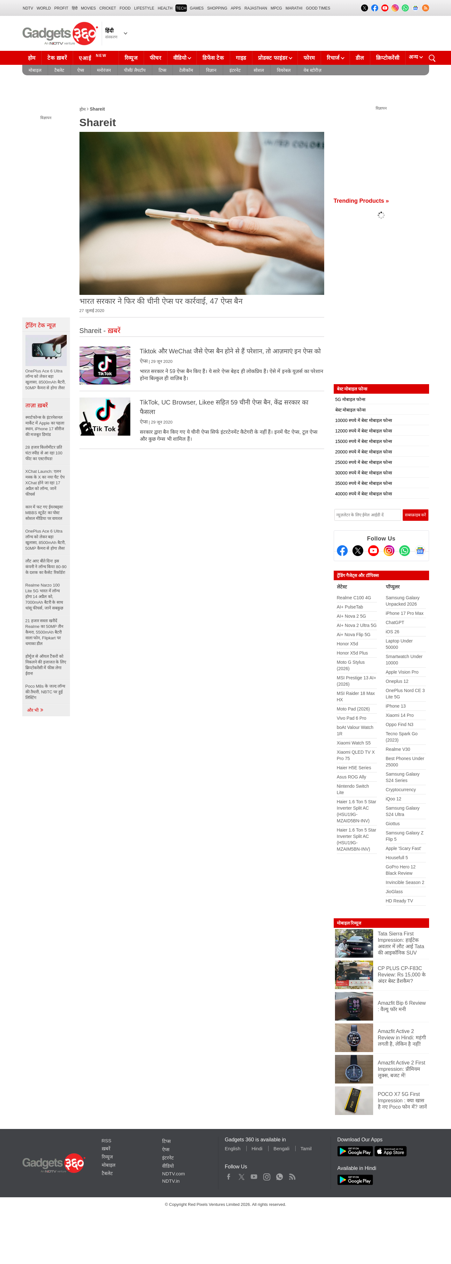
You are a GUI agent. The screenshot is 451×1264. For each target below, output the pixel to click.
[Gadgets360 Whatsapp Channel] (404, 550)
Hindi (256, 1148)
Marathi (293, 8)
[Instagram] (389, 550)
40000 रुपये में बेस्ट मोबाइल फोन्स (363, 493)
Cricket (107, 8)
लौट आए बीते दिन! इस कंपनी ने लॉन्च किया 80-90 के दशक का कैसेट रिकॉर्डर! (46, 567)
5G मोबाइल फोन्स (350, 399)
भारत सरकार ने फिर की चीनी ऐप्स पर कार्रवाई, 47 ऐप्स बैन (161, 301)
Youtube (254, 1175)
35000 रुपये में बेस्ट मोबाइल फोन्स (363, 483)
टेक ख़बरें (57, 58)
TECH (181, 8)
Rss (292, 1175)
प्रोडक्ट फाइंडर (273, 58)
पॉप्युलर (393, 586)
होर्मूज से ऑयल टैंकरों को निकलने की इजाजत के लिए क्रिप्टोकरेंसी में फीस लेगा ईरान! (45, 665)
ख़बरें (106, 1148)
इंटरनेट (235, 70)
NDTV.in (171, 1181)
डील (360, 58)
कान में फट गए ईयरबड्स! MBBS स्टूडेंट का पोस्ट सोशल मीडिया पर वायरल (44, 513)
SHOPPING (217, 8)
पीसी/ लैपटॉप (135, 70)
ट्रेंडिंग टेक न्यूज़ (40, 325)
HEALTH (165, 8)
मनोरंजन (104, 70)
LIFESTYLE (144, 8)
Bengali (281, 1148)
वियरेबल (283, 70)
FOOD (125, 8)
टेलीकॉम (186, 70)
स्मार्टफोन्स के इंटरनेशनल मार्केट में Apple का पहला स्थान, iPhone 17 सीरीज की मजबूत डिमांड (45, 426)
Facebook (229, 1175)
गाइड (241, 58)
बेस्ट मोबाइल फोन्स (350, 409)
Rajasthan (255, 8)
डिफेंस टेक (213, 58)
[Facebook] (342, 550)
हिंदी (75, 8)
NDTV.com (173, 1173)
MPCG (276, 8)
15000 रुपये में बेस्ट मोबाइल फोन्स (363, 441)
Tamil (305, 1148)
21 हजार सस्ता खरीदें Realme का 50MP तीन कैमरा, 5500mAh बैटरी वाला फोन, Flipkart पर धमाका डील (44, 632)
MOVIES (88, 8)
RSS (107, 1140)
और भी (35, 710)
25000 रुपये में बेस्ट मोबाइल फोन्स (363, 462)
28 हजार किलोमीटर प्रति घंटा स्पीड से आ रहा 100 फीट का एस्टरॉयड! (44, 453)
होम (32, 58)
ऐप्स (80, 70)
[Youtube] (373, 550)
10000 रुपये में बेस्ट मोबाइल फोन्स (363, 420)
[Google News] (420, 550)
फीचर (155, 58)
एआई (93, 57)
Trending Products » (361, 201)
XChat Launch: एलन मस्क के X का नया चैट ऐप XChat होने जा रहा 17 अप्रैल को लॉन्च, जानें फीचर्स (45, 483)
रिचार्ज (333, 58)
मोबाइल (35, 70)
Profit (61, 8)
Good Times (318, 8)
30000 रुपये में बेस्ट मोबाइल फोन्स (363, 472)
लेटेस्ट (342, 586)
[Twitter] (357, 550)
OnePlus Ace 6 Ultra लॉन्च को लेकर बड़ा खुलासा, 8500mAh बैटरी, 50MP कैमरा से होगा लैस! (45, 540)
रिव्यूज (131, 58)
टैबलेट (59, 70)
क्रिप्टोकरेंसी (388, 58)
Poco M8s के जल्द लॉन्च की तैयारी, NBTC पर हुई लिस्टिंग (45, 692)
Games (196, 8)
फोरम (309, 58)
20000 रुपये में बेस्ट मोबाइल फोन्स (363, 451)
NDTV (28, 8)
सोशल (259, 70)
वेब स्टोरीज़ (312, 70)
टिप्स (162, 70)
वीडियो (180, 58)
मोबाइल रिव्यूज (349, 923)
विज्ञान (211, 70)
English (232, 1148)
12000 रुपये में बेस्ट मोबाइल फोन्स (363, 430)
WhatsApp (280, 1175)
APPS (236, 8)
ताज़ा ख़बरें (36, 405)
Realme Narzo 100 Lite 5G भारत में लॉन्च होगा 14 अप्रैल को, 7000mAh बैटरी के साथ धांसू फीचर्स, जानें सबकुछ (44, 596)
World (44, 8)
